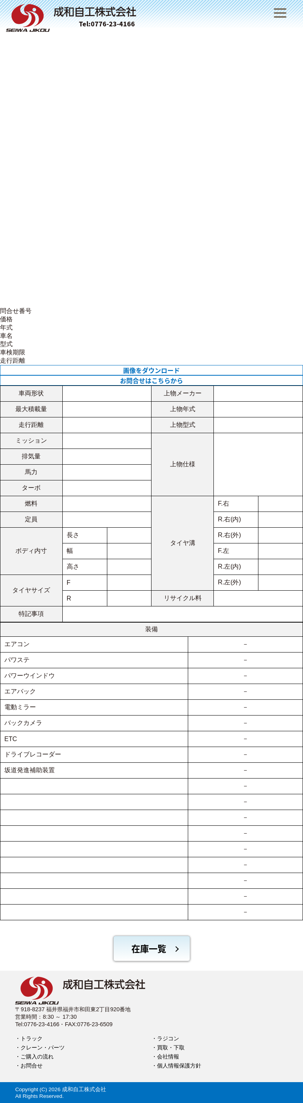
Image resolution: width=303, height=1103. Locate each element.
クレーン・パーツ (43, 1047)
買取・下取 (171, 1047)
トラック (32, 1038)
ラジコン (168, 1038)
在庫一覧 (148, 948)
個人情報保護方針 (179, 1065)
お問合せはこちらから (151, 380)
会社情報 (168, 1056)
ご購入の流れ (37, 1056)
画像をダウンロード (151, 370)
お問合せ (32, 1065)
